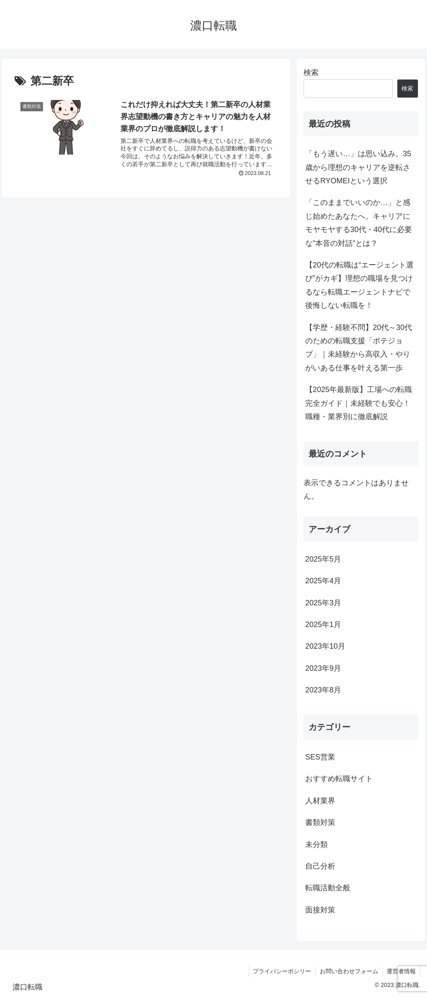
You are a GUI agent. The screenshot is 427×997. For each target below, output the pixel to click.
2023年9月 (323, 668)
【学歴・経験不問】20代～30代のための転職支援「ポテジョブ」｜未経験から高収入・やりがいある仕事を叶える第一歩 (358, 347)
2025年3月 (323, 603)
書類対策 (320, 822)
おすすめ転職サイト (339, 779)
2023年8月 (323, 690)
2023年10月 (325, 646)
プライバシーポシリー (281, 971)
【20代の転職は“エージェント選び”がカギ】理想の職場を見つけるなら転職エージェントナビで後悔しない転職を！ (359, 285)
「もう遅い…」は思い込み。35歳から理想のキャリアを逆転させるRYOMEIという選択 (358, 167)
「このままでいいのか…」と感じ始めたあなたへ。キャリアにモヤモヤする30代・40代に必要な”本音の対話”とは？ (358, 222)
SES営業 (320, 757)
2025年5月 (323, 559)
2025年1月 (323, 624)
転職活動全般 (327, 888)
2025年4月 (323, 581)
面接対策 (320, 910)
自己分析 (320, 866)
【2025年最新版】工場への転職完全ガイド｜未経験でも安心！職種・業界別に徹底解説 (358, 403)
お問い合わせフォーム (348, 971)
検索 (311, 72)
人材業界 (320, 801)
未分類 (316, 844)
